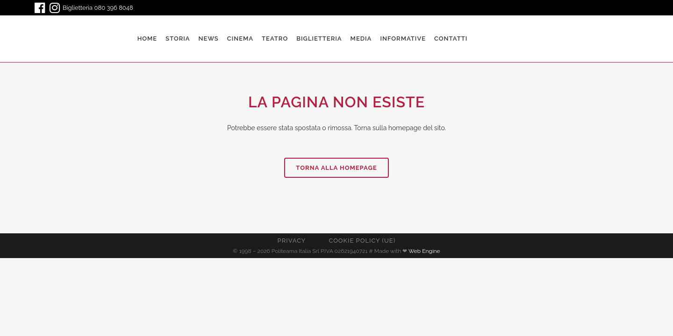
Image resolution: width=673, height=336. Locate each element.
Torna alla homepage (336, 167)
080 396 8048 (113, 7)
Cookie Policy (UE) (362, 240)
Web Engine (424, 251)
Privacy (292, 240)
